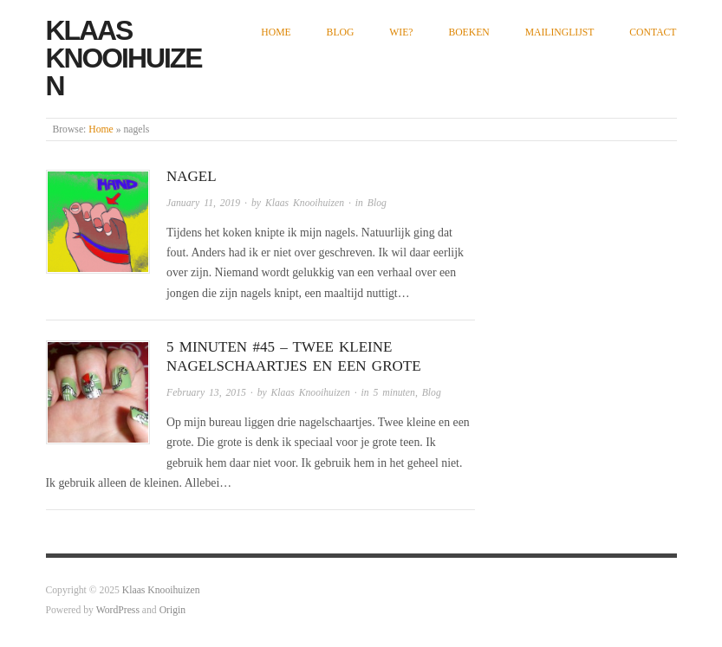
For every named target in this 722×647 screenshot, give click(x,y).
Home (275, 32)
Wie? (401, 32)
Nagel (191, 176)
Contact (652, 32)
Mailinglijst (560, 32)
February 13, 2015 (206, 392)
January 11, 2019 (203, 203)
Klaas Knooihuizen (124, 58)
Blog (340, 32)
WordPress (118, 610)
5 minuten (394, 392)
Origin (172, 610)
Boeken (468, 32)
